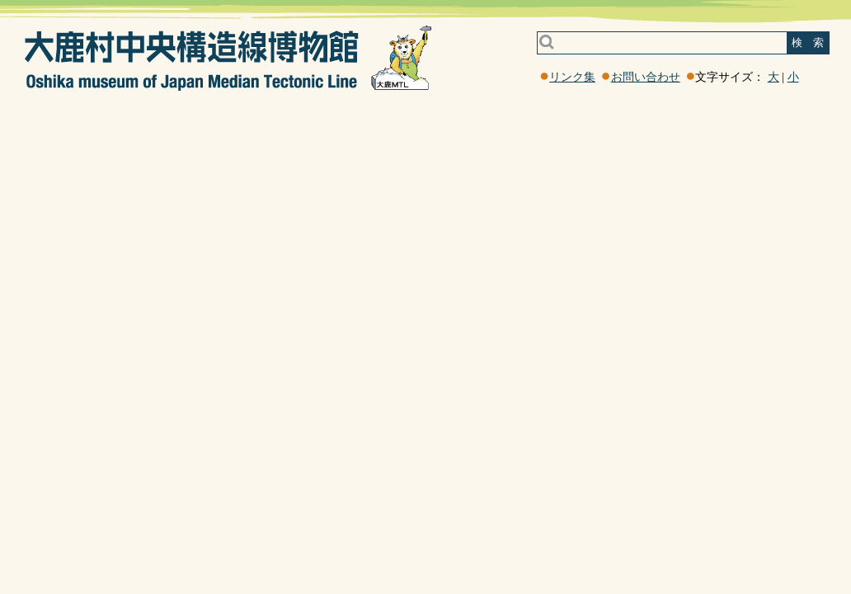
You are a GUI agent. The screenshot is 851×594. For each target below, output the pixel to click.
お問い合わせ (645, 77)
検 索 (808, 42)
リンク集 (572, 77)
